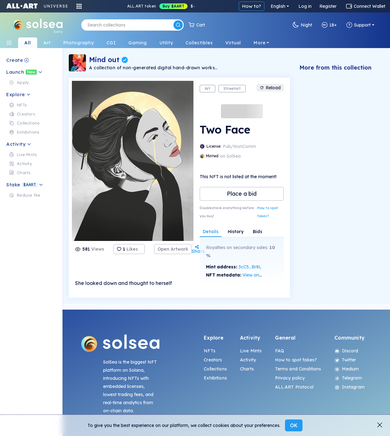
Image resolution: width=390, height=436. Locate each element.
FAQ (279, 351)
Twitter (345, 360)
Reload (270, 88)
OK (294, 425)
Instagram (349, 387)
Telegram (348, 378)
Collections (215, 369)
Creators (213, 360)
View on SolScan (259, 275)
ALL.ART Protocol (294, 387)
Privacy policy (290, 378)
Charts (247, 369)
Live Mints (251, 351)
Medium (346, 369)
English (278, 6)
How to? (251, 6)
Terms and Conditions (298, 369)
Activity (248, 360)
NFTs (209, 351)
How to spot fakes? (267, 212)
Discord (346, 351)
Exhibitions (215, 378)
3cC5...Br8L (250, 267)
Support (358, 25)
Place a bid (242, 193)
